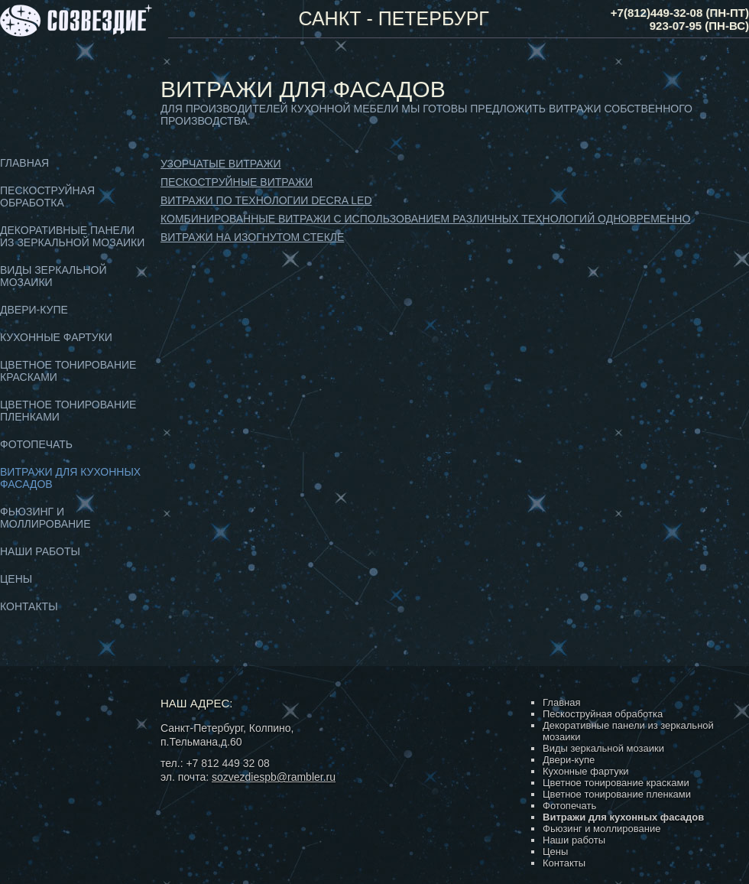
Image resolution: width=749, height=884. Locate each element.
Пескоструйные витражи (236, 182)
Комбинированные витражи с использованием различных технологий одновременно (425, 219)
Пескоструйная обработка (47, 196)
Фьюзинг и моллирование (45, 517)
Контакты (29, 606)
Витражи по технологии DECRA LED (266, 200)
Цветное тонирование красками (616, 782)
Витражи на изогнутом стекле (252, 237)
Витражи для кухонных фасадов (623, 817)
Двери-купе (34, 310)
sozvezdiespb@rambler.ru (274, 777)
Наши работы (40, 551)
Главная (24, 163)
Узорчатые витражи (220, 164)
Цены (16, 579)
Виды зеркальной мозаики (603, 748)
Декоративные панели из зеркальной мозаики (72, 236)
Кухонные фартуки (56, 337)
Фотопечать (36, 444)
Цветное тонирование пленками (617, 794)
